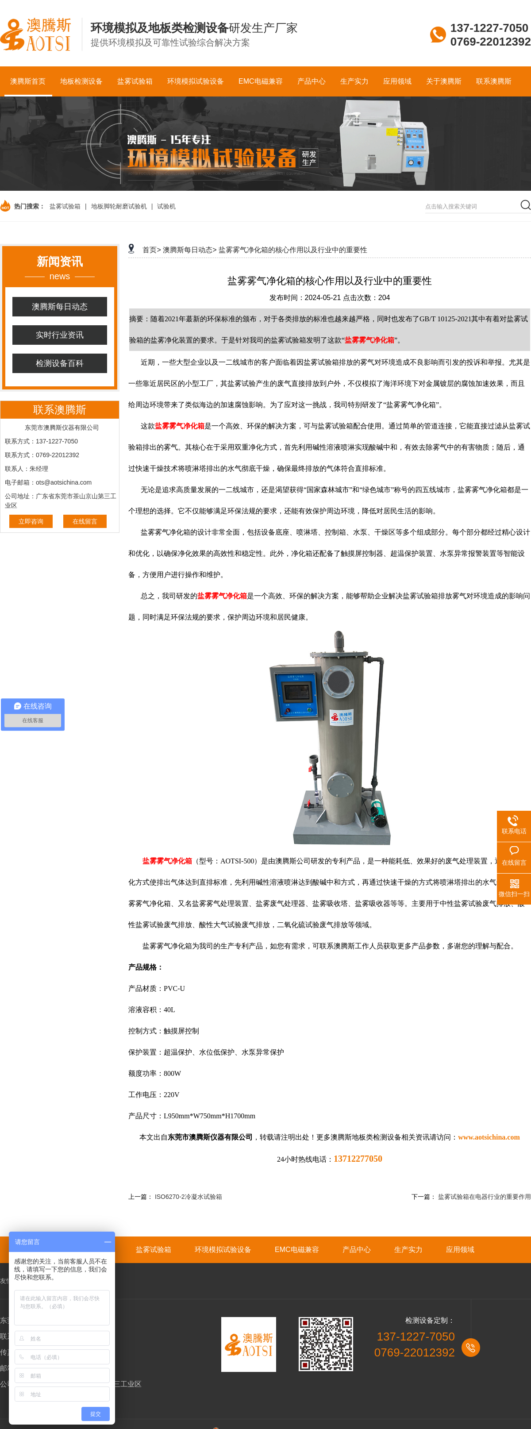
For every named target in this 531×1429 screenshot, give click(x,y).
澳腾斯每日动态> (189, 250)
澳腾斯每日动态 (60, 306)
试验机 (166, 206)
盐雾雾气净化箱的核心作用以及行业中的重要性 (293, 250)
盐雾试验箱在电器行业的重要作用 (484, 1196)
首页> (151, 250)
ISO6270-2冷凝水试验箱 (188, 1196)
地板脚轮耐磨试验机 (119, 206)
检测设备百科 (60, 363)
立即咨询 (31, 521)
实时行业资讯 (60, 335)
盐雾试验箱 (65, 206)
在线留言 (85, 521)
